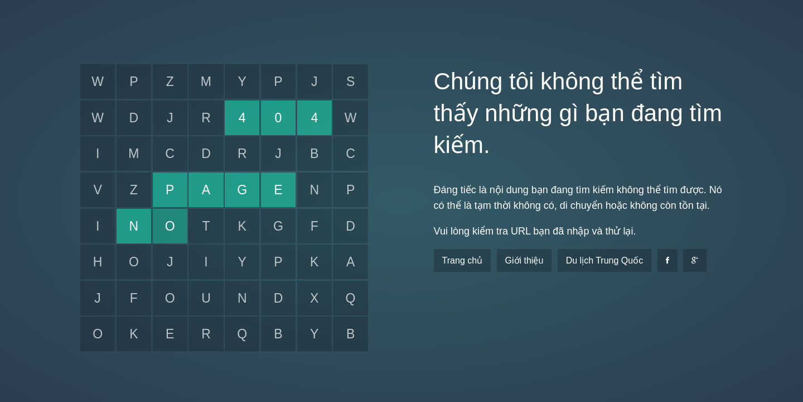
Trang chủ (462, 260)
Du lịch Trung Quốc (605, 260)
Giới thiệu (524, 260)
